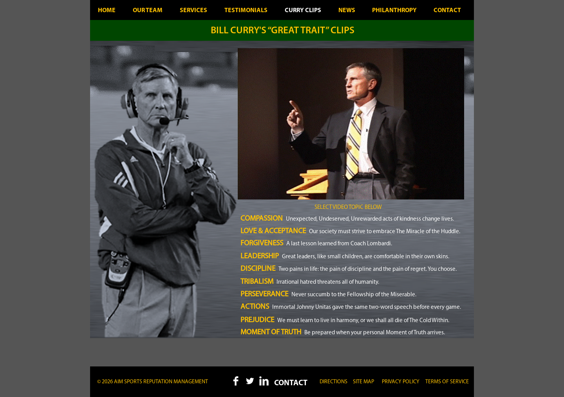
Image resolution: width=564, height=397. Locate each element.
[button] (363, 382)
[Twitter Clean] (250, 381)
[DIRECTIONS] (333, 382)
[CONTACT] (291, 383)
